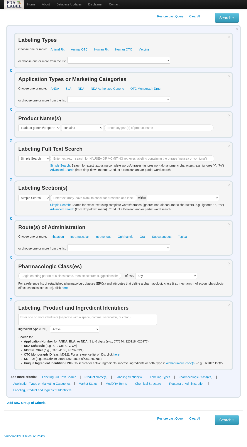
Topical (183, 236)
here (65, 288)
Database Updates (69, 4)
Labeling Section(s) (129, 377)
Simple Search (60, 165)
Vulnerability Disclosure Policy (24, 436)
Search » (226, 18)
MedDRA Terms (116, 383)
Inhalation (57, 236)
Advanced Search (62, 170)
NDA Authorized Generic (107, 88)
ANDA (55, 88)
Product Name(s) (96, 377)
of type (161, 276)
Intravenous (103, 236)
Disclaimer (95, 4)
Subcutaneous (162, 236)
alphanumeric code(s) (181, 363)
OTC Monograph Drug (145, 88)
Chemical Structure (148, 383)
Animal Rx (57, 49)
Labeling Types (160, 377)
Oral (142, 236)
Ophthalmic (125, 236)
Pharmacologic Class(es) (196, 377)
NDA (81, 88)
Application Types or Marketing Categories (42, 383)
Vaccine (144, 49)
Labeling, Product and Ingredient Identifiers (42, 390)
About (46, 4)
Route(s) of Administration (186, 383)
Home (31, 4)
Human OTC (123, 49)
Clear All (195, 16)
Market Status (88, 383)
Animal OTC (79, 49)
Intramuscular (79, 236)
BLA (68, 88)
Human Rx (101, 49)
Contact (114, 4)
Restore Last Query (170, 16)
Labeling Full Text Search (59, 377)
